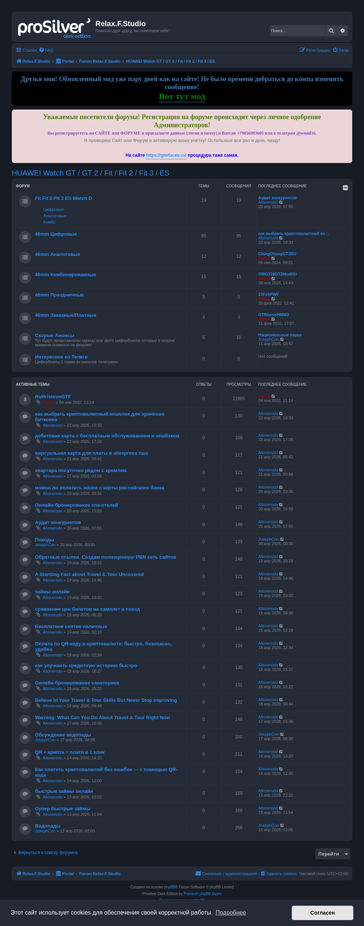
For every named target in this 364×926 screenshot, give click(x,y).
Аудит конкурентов (277, 197)
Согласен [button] (322, 913)
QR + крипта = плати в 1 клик (70, 752)
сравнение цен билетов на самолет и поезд (87, 609)
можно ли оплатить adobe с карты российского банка (99, 487)
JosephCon (268, 339)
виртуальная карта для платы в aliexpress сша (91, 453)
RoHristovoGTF (53, 396)
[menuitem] (46, 50)
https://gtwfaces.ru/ (166, 155)
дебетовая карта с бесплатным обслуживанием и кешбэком (107, 435)
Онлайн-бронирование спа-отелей (76, 505)
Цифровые (53, 209)
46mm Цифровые (56, 234)
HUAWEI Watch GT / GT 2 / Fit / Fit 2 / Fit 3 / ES (90, 173)
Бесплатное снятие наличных (71, 626)
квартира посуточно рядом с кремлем (80, 470)
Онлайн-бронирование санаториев (77, 683)
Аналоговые (54, 216)
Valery (264, 258)
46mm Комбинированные (65, 274)
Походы (44, 539)
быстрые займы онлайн (64, 791)
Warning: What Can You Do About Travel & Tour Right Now (102, 717)
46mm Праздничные (59, 295)
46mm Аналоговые (57, 254)
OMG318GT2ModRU (277, 274)
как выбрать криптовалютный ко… (293, 233)
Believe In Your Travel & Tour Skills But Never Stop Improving (106, 700)
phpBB (169, 887)
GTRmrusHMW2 (273, 314)
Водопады (47, 826)
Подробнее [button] (231, 912)
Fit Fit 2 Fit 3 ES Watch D (63, 198)
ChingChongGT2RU (277, 254)
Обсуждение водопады (63, 735)
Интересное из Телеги (61, 357)
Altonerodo (268, 202)
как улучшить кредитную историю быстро (86, 665)
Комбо (49, 222)
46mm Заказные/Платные (65, 315)
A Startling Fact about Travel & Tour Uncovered (89, 574)
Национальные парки (280, 335)
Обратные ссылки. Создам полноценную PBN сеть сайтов (105, 557)
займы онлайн (52, 591)
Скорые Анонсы (54, 335)
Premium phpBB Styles (203, 894)
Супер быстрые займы (62, 808)
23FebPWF (268, 294)
